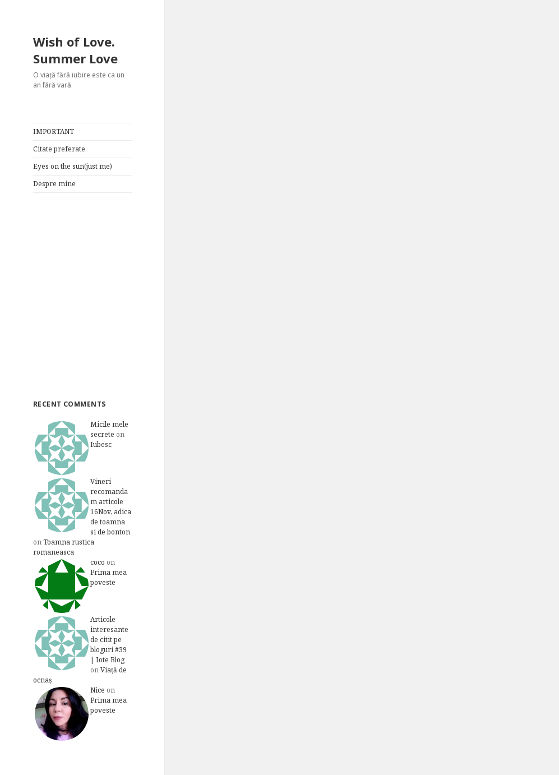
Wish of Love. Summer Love (75, 50)
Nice (97, 690)
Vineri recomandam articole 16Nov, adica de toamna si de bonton (110, 507)
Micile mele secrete (109, 429)
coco (97, 562)
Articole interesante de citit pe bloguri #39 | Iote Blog (109, 640)
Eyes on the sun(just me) (72, 166)
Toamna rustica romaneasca (63, 547)
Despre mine (54, 183)
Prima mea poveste (108, 577)
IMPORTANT (53, 131)
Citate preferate (59, 149)
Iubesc (101, 444)
